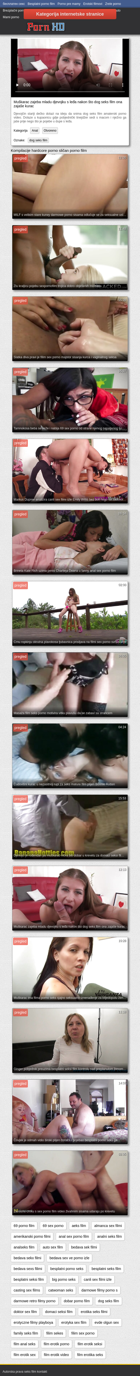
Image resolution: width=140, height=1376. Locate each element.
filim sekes (54, 1333)
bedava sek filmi (84, 1247)
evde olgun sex (107, 1322)
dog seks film (38, 140)
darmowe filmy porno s (99, 1290)
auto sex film (53, 1247)
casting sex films (27, 1290)
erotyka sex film (73, 1322)
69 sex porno (53, 1226)
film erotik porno (56, 1344)
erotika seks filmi (94, 1312)
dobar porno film (77, 1301)
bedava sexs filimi (28, 1269)
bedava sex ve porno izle (69, 1258)
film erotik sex (25, 1355)
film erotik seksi (89, 1344)
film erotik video (56, 1355)
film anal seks (25, 1344)
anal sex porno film (74, 1236)
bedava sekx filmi (27, 1258)
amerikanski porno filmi (32, 1236)
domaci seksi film (59, 1312)
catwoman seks (60, 1290)
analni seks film (109, 1236)
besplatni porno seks (66, 1269)
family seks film (26, 1333)
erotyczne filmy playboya (33, 1322)
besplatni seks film (106, 1269)
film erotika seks (90, 1355)
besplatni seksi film (29, 1279)
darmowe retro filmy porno (35, 1301)
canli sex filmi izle (98, 1279)
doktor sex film (25, 1312)
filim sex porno (82, 1333)
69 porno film (24, 1226)
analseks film (24, 1247)
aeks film (79, 1226)
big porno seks (64, 1279)
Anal (35, 130)
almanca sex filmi (108, 1226)
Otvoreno (50, 130)
